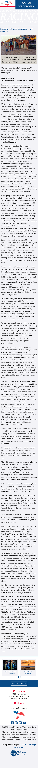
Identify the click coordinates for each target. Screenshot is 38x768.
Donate (27, 3)
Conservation (27, 6)
